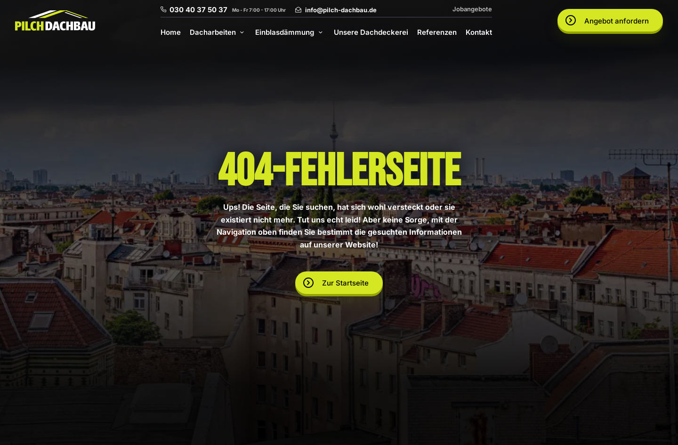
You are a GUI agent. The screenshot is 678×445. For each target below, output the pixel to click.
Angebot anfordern (616, 20)
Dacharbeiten (213, 32)
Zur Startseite (345, 282)
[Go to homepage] (55, 20)
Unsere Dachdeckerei (371, 32)
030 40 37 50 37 (198, 9)
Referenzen (437, 32)
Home (171, 32)
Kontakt (479, 32)
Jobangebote (472, 9)
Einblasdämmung (284, 32)
